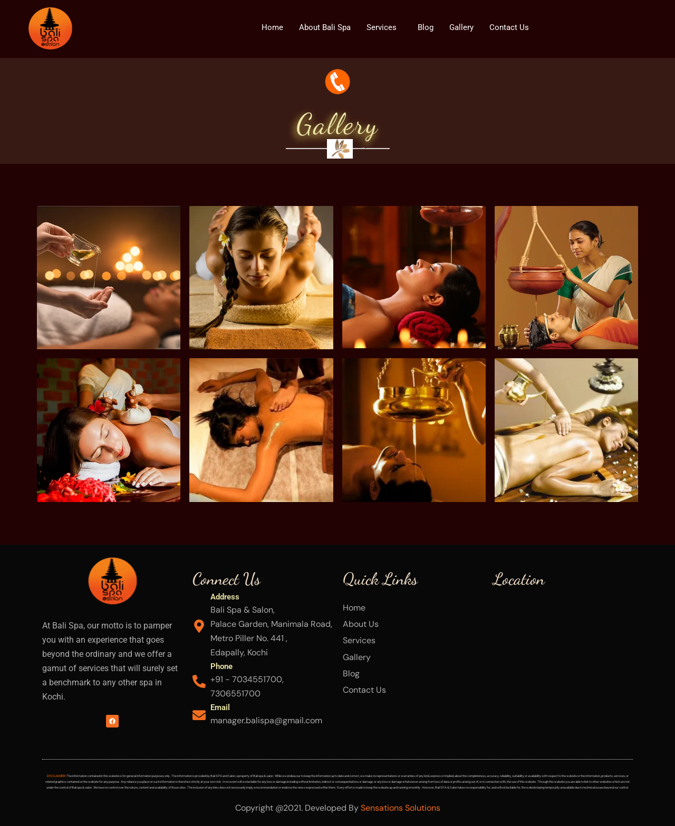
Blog (425, 27)
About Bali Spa (325, 27)
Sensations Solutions (400, 807)
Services (382, 27)
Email (220, 707)
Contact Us (509, 27)
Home (272, 27)
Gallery (461, 27)
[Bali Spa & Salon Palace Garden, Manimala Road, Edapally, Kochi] (563, 668)
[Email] (199, 715)
